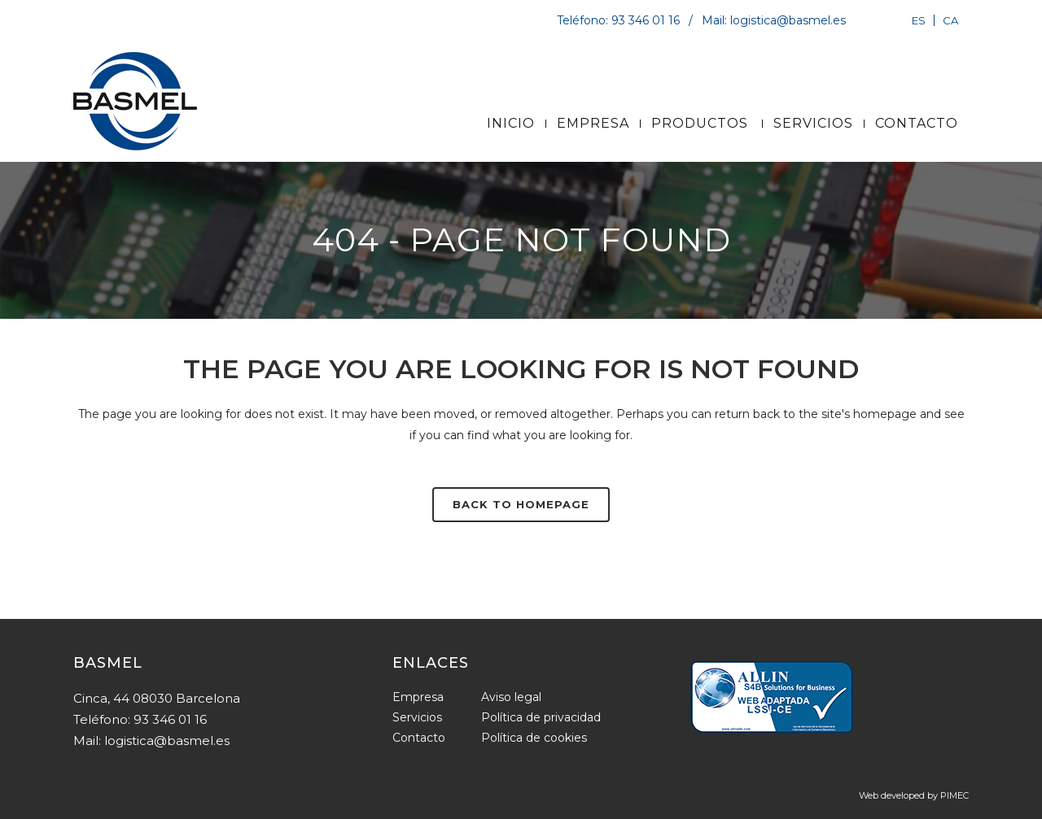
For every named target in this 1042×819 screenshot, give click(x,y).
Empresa (418, 697)
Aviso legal (511, 697)
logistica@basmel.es (788, 20)
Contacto (418, 737)
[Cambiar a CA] (948, 20)
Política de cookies (534, 737)
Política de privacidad (541, 717)
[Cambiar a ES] (919, 20)
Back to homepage (521, 504)
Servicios (417, 717)
